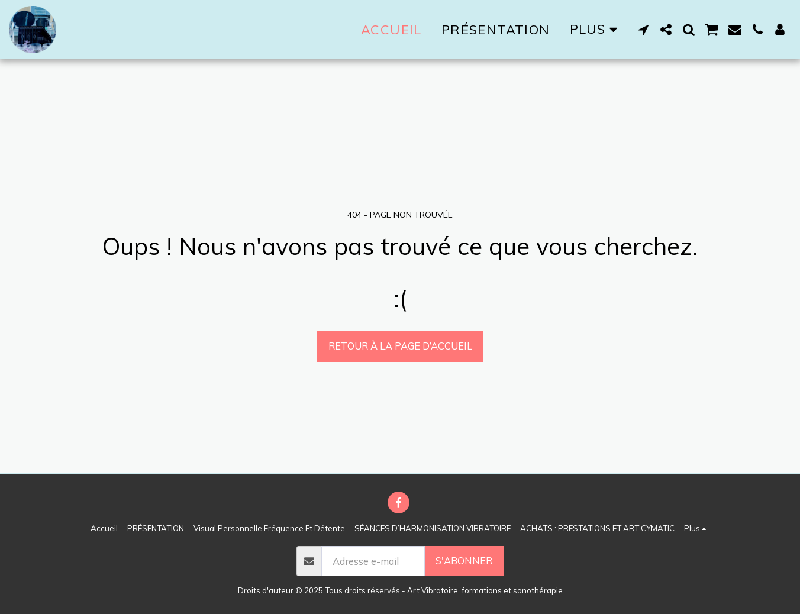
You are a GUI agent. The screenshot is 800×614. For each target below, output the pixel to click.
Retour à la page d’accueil (400, 346)
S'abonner (464, 560)
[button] (643, 29)
